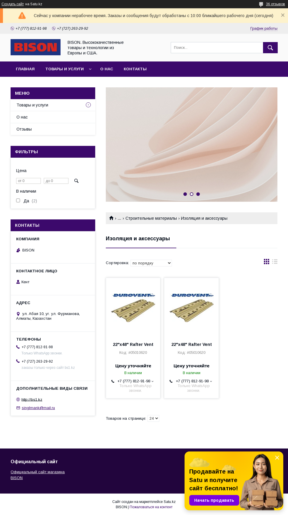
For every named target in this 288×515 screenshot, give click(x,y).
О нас (106, 69)
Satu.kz (170, 502)
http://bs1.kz (31, 399)
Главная (25, 69)
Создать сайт (12, 4)
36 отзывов (275, 4)
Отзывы (24, 129)
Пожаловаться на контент (151, 507)
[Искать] (270, 47)
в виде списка (274, 263)
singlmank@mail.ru (38, 408)
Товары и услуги (64, 69)
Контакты (135, 69)
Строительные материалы (151, 218)
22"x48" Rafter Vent (133, 344)
